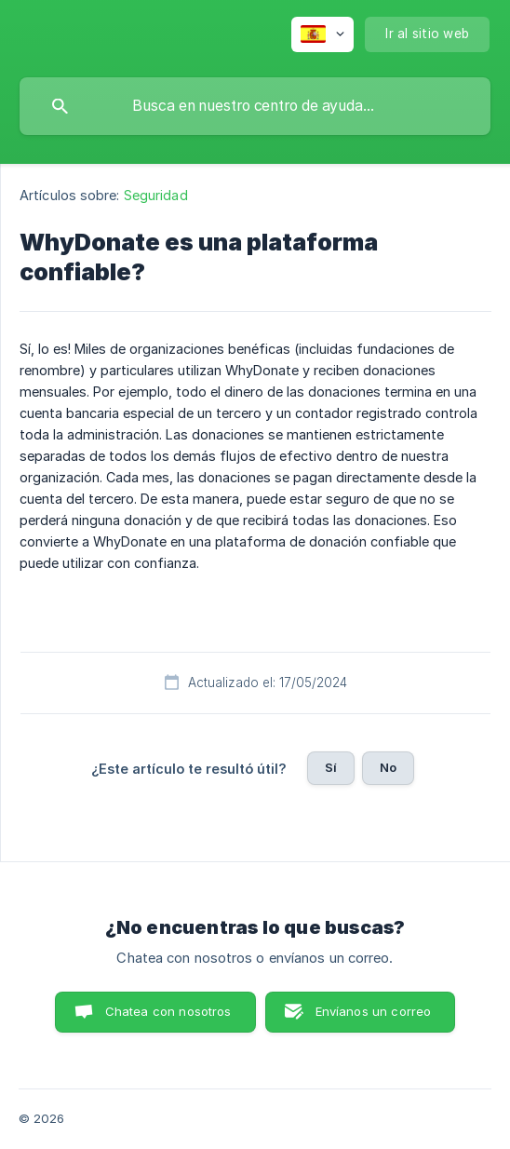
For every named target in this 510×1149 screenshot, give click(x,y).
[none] (322, 34)
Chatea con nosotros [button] (168, 1011)
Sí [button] (331, 767)
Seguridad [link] (156, 195)
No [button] (388, 767)
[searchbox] (255, 106)
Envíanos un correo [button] (373, 1011)
